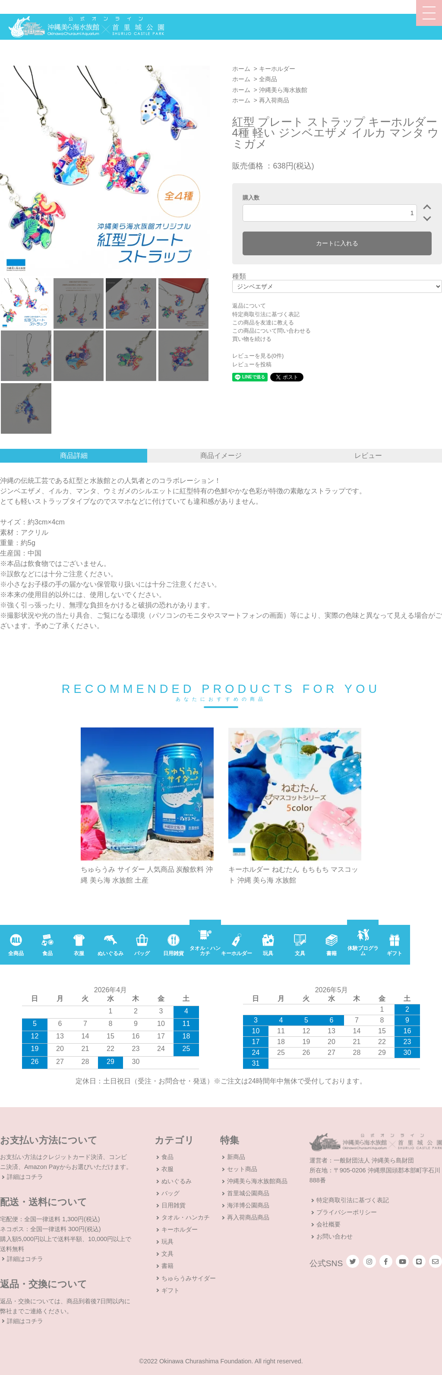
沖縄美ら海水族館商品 (257, 1181)
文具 (167, 1253)
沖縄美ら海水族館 (283, 89)
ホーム (241, 68)
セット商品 (242, 1168)
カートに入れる (337, 243)
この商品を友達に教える (263, 322)
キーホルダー (277, 68)
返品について (249, 305)
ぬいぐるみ (176, 1181)
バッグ (170, 1193)
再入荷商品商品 (248, 1217)
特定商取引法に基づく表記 (266, 314)
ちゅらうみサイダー (188, 1278)
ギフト (170, 1290)
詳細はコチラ (25, 1176)
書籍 (167, 1265)
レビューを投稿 (252, 364)
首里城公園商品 (248, 1193)
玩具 (167, 1241)
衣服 (167, 1168)
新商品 (236, 1156)
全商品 (268, 79)
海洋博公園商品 (248, 1205)
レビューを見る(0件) (258, 355)
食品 (167, 1156)
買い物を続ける (252, 339)
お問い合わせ (334, 1236)
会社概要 (328, 1224)
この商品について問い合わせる (271, 330)
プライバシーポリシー (346, 1212)
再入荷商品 (274, 100)
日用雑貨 (173, 1205)
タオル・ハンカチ (185, 1217)
